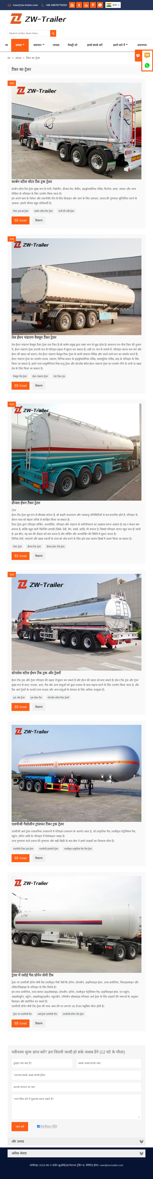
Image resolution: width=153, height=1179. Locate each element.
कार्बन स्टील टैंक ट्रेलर (43, 211)
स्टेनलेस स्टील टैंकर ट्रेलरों (58, 697)
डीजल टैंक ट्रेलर (34, 546)
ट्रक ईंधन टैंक (36, 697)
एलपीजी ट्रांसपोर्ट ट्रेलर (48, 848)
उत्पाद (20, 45)
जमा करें (20, 1126)
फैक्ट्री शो (72, 45)
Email (20, 220)
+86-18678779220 (56, 5)
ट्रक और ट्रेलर (19, 697)
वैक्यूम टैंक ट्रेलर (20, 376)
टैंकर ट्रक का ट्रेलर (20, 211)
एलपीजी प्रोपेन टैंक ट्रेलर (73, 1014)
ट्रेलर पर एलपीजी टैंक (22, 1014)
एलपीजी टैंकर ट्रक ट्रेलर (23, 848)
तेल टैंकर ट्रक (59, 376)
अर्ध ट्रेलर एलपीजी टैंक (47, 1014)
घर (6, 45)
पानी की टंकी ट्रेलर (66, 211)
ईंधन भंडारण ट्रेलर (40, 376)
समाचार (38, 45)
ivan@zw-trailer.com (25, 5)
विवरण (38, 220)
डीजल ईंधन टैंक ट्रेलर (56, 546)
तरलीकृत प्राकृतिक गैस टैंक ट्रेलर (78, 848)
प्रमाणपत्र (142, 45)
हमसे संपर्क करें (94, 45)
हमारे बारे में (120, 45)
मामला (56, 45)
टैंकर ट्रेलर (17, 546)
